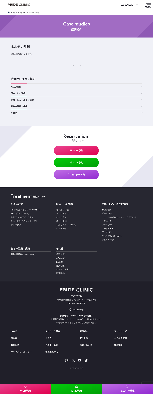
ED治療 (59, 262)
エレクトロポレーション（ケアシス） (119, 217)
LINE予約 (76, 162)
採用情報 (118, 345)
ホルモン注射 (62, 269)
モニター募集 (76, 174)
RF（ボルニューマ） (20, 213)
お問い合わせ (86, 345)
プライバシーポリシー (21, 352)
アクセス (84, 338)
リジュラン (107, 221)
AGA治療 (60, 258)
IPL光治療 (106, 210)
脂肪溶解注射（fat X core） (23, 254)
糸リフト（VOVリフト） (22, 217)
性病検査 (60, 265)
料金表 (14, 338)
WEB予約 (76, 150)
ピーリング (107, 213)
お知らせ (15, 345)
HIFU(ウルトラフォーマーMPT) (25, 210)
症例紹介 (84, 331)
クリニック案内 (52, 331)
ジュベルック (62, 228)
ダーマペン (107, 232)
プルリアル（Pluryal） (66, 224)
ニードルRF (61, 221)
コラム (48, 338)
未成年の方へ (51, 352)
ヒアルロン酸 (62, 210)
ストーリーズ (120, 331)
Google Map (76, 309)
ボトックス (16, 224)
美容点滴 (60, 254)
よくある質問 (120, 338)
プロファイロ (62, 213)
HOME (14, 331)
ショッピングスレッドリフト (24, 221)
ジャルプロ (107, 224)
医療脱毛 (60, 273)
